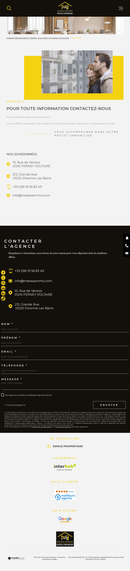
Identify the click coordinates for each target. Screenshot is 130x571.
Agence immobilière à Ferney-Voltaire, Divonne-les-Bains (37, 38)
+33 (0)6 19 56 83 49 (27, 187)
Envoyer (109, 404)
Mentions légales (99, 557)
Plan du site (86, 557)
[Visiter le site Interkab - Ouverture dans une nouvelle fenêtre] (65, 467)
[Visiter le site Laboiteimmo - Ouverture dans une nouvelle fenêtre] (16, 558)
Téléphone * (14, 365)
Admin (110, 557)
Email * (9, 351)
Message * (12, 379)
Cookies (102, 559)
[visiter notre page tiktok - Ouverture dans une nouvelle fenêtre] (3, 298)
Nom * (7, 324)
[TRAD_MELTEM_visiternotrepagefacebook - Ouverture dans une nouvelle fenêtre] (3, 272)
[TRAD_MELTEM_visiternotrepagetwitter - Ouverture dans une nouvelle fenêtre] (3, 278)
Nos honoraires (74, 557)
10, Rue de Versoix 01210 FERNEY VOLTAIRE (31, 164)
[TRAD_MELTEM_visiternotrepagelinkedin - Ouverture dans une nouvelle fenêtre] (3, 293)
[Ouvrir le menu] (121, 8)
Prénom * (11, 338)
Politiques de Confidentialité (41, 427)
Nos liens (118, 557)
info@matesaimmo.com (31, 195)
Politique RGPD (91, 559)
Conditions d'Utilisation (63, 427)
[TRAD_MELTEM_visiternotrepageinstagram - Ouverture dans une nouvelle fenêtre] (3, 283)
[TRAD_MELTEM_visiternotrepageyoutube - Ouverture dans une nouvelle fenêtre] (3, 288)
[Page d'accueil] (65, 8)
